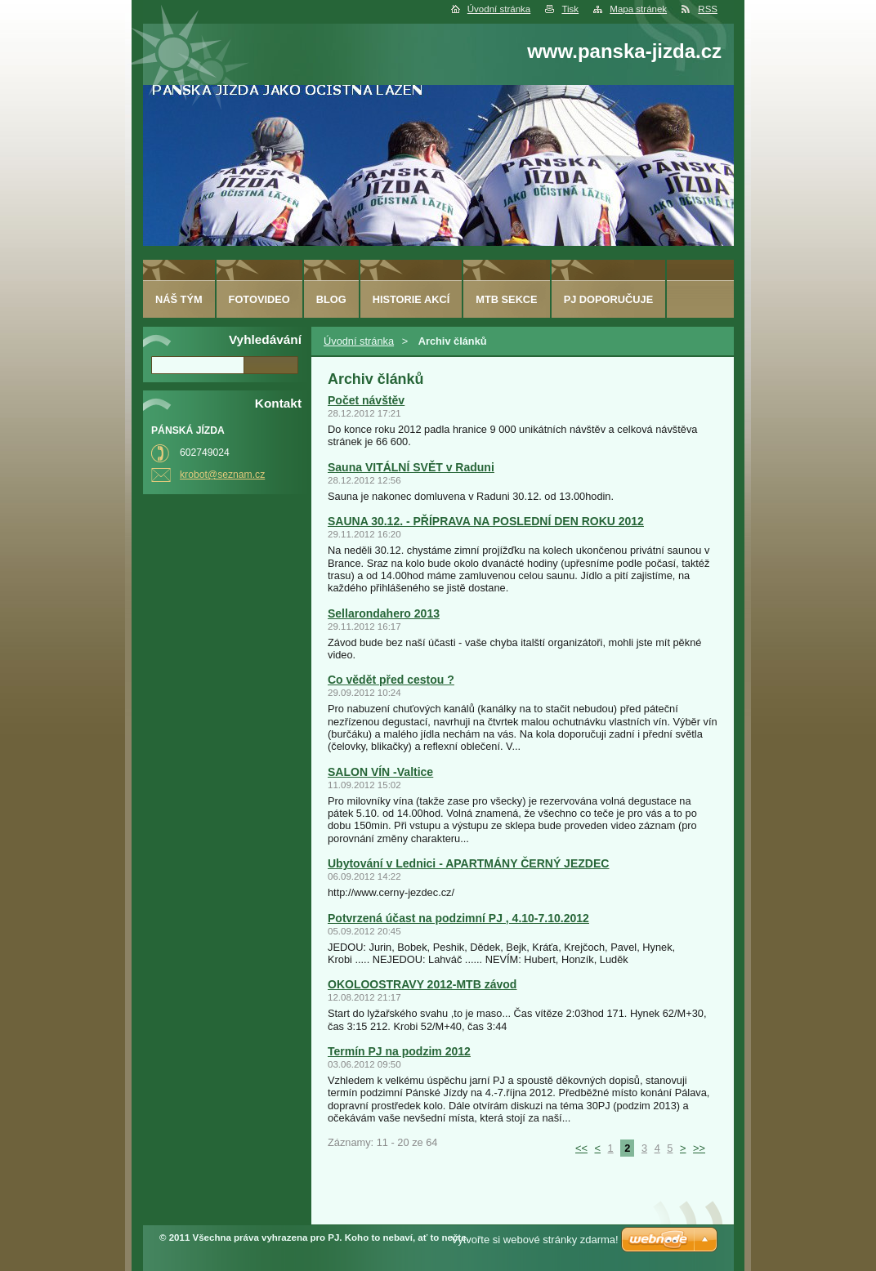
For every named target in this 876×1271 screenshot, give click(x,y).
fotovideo (259, 299)
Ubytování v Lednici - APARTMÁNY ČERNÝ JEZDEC (468, 863)
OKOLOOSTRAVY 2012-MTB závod (422, 984)
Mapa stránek (638, 9)
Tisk (570, 9)
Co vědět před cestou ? (391, 679)
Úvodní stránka (498, 9)
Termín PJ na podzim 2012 (399, 1051)
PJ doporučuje (609, 299)
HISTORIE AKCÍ (411, 299)
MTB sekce (506, 299)
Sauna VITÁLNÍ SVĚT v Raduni (411, 467)
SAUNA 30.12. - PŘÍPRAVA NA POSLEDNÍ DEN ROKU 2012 (486, 521)
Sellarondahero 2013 (384, 613)
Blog (331, 299)
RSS (707, 9)
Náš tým (179, 299)
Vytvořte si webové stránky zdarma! (535, 1239)
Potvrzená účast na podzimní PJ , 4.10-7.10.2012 (458, 918)
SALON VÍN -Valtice (380, 771)
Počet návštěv (366, 400)
